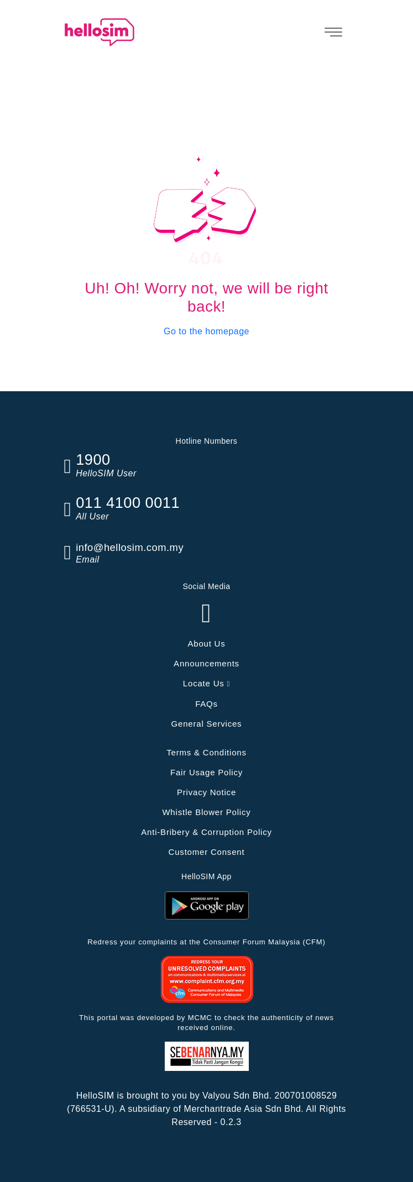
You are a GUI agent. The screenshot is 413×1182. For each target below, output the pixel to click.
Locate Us (206, 683)
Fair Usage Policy (206, 772)
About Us (206, 643)
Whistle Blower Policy (206, 812)
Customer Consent (207, 852)
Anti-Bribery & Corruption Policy (206, 832)
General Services (206, 723)
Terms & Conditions (206, 752)
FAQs (206, 703)
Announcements (206, 663)
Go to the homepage (206, 331)
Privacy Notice (206, 792)
